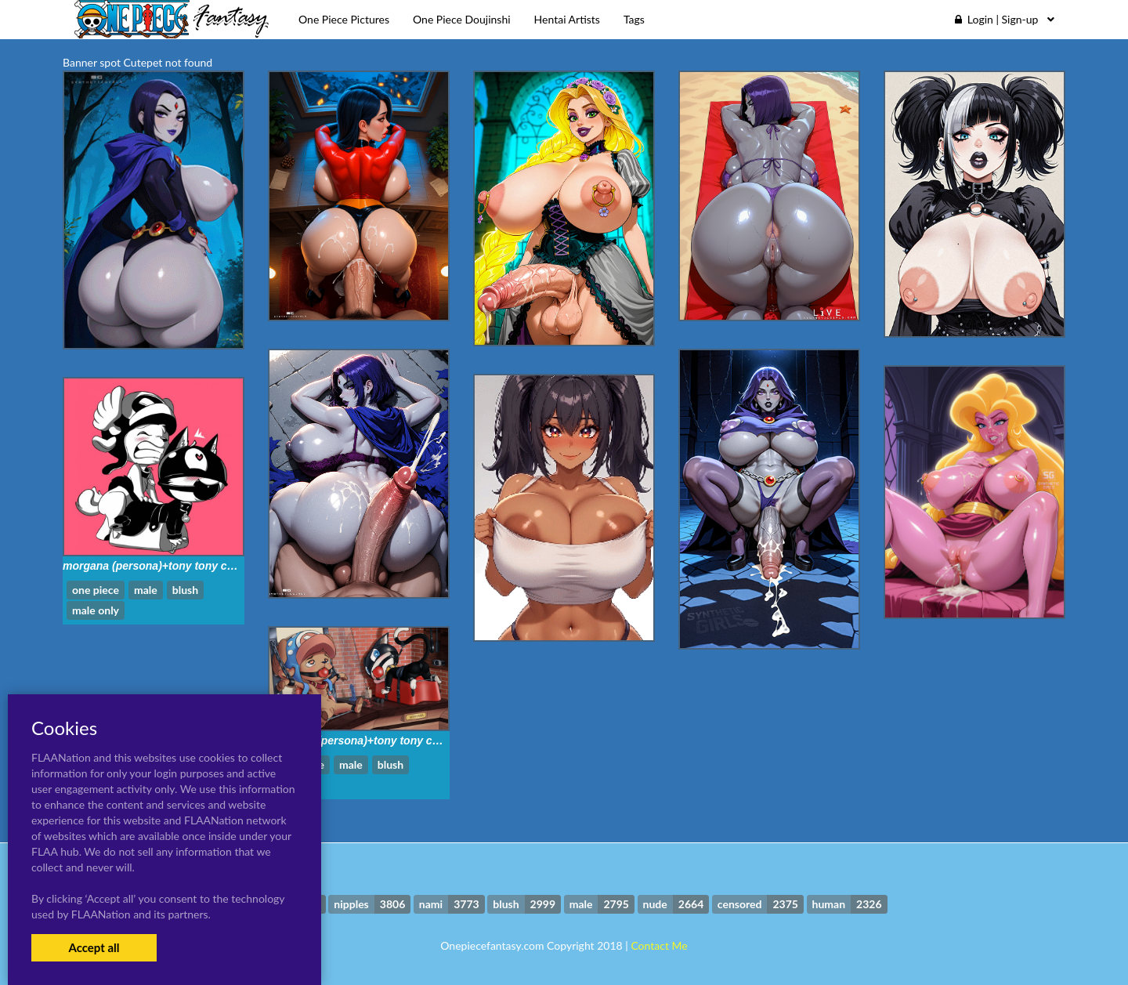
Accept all (93, 947)
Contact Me (659, 945)
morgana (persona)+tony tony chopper (163, 565)
